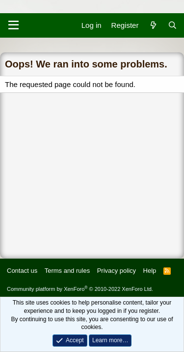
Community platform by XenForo (80, 289)
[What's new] (152, 25)
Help (150, 270)
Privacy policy (116, 270)
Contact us (22, 270)
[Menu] (13, 25)
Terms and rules (67, 270)
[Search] (172, 25)
